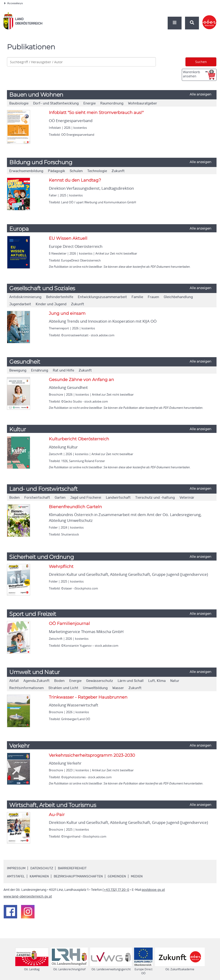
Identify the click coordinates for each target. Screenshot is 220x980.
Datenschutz (41, 868)
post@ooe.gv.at (153, 890)
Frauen (153, 297)
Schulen (76, 171)
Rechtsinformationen (26, 688)
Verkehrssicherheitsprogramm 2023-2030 (92, 755)
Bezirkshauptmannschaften (78, 876)
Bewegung (17, 370)
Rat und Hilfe (63, 370)
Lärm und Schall (131, 681)
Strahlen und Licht (63, 688)
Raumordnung (111, 103)
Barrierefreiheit (72, 868)
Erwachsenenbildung (26, 171)
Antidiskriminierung (25, 297)
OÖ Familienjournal (69, 623)
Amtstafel (16, 876)
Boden (14, 497)
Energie (89, 103)
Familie (137, 297)
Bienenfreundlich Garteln (75, 506)
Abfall (14, 681)
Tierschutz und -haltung (155, 497)
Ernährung (39, 370)
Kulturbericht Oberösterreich (79, 438)
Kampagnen (39, 876)
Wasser (118, 688)
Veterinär (186, 497)
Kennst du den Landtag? (75, 180)
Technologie (97, 171)
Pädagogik (56, 171)
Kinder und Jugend (51, 304)
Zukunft (118, 171)
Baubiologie (18, 103)
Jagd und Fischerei (85, 497)
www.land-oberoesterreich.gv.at (27, 896)
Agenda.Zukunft (36, 681)
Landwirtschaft (118, 497)
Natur (174, 681)
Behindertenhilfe (59, 297)
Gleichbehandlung (178, 297)
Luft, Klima (157, 681)
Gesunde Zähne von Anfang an (81, 379)
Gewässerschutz (99, 681)
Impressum (16, 868)
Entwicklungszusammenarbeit (102, 297)
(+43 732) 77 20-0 (116, 890)
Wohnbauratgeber (142, 103)
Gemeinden (117, 876)
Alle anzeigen (200, 94)
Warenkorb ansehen (198, 74)
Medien (137, 876)
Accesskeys (13, 3)
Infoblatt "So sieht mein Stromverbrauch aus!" (96, 112)
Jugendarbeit (20, 304)
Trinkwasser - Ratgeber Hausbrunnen (88, 697)
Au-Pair (57, 814)
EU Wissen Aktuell (68, 238)
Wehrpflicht (61, 566)
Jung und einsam (67, 313)
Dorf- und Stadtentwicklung (56, 103)
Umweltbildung (95, 688)
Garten (60, 497)
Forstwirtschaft (37, 497)
